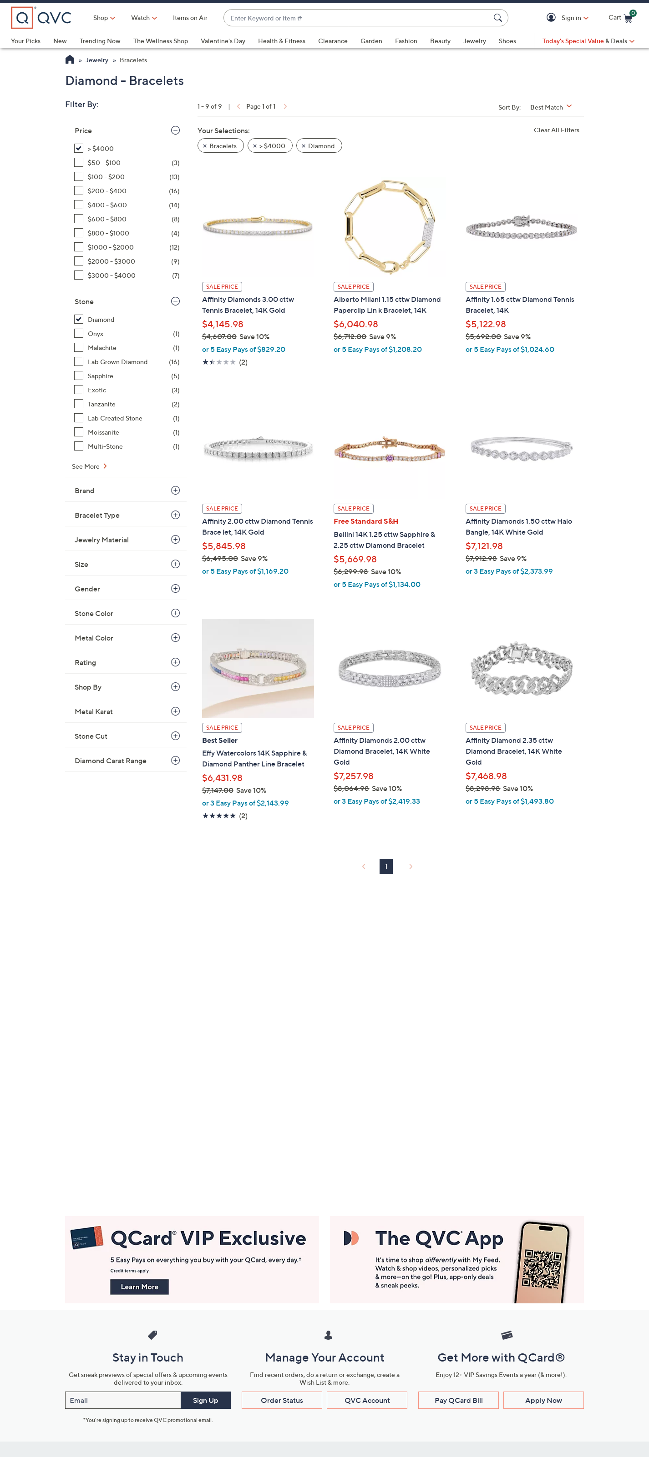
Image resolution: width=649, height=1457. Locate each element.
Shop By (88, 686)
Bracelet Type (97, 515)
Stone (84, 301)
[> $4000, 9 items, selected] (127, 148)
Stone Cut (91, 736)
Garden (371, 41)
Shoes (507, 41)
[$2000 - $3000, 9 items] (127, 261)
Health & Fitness (281, 41)
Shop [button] (100, 17)
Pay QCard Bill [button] (459, 1400)
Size (81, 564)
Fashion (406, 41)
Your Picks (26, 41)
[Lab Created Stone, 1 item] (127, 418)
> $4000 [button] (272, 146)
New (60, 41)
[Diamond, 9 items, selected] (127, 319)
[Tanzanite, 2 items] (127, 404)
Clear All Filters (556, 130)
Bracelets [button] (223, 146)
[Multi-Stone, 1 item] (127, 446)
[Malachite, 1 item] (127, 347)
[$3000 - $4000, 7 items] (127, 275)
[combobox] (357, 18)
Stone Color (94, 613)
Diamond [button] (321, 146)
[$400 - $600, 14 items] (127, 205)
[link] (237, 106)
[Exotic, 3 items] (127, 390)
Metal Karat (94, 711)
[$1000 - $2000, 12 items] (127, 247)
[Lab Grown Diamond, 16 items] (127, 361)
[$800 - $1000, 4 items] (127, 233)
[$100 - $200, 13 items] (127, 176)
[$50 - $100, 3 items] (127, 162)
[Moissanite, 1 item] (127, 432)
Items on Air (190, 17)
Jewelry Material (102, 539)
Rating (85, 662)
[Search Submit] (499, 18)
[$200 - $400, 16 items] (127, 190)
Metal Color (94, 637)
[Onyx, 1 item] (127, 333)
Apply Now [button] (543, 1400)
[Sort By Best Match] (554, 107)
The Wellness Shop (160, 41)
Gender (87, 588)
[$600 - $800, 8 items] (127, 219)
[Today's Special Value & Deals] (588, 41)
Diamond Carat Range (111, 760)
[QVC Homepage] (70, 60)
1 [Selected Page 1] (386, 866)
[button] (553, 18)
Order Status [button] (282, 1400)
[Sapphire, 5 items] (127, 376)
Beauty (440, 41)
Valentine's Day (223, 41)
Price (83, 130)
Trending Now (100, 41)
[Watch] (141, 18)
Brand (85, 490)
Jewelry (474, 41)
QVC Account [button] (367, 1400)
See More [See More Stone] (86, 466)
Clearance (333, 41)
